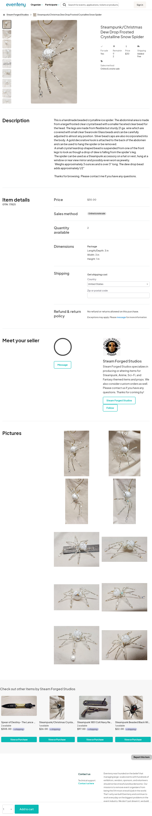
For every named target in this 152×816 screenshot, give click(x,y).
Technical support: (88, 782)
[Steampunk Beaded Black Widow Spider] (133, 708)
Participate (52, 4)
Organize (36, 4)
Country (91, 279)
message (121, 317)
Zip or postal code (97, 290)
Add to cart (27, 809)
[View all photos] (54, 62)
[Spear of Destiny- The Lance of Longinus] (19, 708)
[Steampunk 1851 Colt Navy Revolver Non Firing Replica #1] (95, 708)
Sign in (140, 4)
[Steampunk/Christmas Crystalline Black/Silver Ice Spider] (57, 708)
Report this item (142, 757)
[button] (36, 4)
